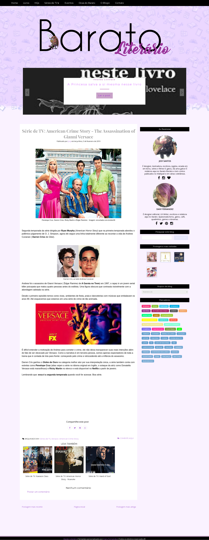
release (159, 347)
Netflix (173, 320)
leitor (145, 338)
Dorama (155, 334)
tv (151, 343)
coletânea (170, 329)
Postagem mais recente (32, 507)
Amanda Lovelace (104, 80)
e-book (175, 352)
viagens (169, 347)
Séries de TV (51, 3)
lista (145, 343)
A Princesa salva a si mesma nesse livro (104, 84)
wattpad (177, 357)
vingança (166, 357)
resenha (146, 306)
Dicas (155, 306)
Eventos (69, 3)
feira (157, 357)
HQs (37, 3)
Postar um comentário (38, 491)
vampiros (163, 320)
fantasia (164, 306)
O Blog (105, 3)
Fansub (146, 352)
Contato (119, 3)
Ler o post (104, 95)
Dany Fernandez (110, 539)
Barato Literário (70, 539)
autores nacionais (160, 311)
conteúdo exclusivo (160, 352)
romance (174, 306)
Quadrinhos (167, 315)
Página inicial (79, 507)
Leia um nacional (162, 343)
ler (179, 329)
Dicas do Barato (87, 3)
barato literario (172, 324)
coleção (181, 334)
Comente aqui (125, 438)
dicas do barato (149, 320)
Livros (26, 3)
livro (156, 315)
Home (14, 3)
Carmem (178, 347)
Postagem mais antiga (126, 507)
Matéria (146, 311)
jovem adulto (176, 338)
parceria (155, 338)
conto (173, 311)
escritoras (147, 357)
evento (183, 311)
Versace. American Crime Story (65, 439)
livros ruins (148, 347)
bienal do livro (168, 334)
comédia (146, 329)
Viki (174, 343)
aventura (147, 315)
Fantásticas (158, 329)
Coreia (164, 338)
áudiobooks (148, 361)
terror (146, 334)
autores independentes (152, 324)
